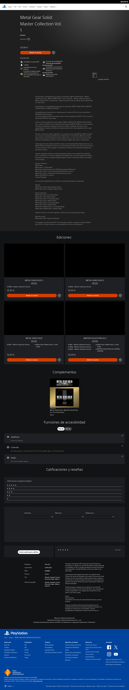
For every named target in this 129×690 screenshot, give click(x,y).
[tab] (60, 429)
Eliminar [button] (118, 550)
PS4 (20, 7)
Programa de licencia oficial (93, 659)
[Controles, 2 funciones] (64, 449)
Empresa (6, 655)
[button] (53, 63)
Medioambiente (49, 645)
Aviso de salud (89, 654)
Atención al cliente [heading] (71, 642)
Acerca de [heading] (7, 642)
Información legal (51, 686)
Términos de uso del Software (116, 686)
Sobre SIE (6, 645)
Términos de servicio (91, 645)
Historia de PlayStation (10, 657)
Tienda (46, 7)
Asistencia (52, 7)
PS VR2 (26, 650)
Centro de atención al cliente (73, 645)
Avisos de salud (69, 598)
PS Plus (25, 7)
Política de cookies (102, 686)
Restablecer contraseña (71, 655)
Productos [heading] (28, 642)
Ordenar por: (89, 513)
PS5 (15, 7)
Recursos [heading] (88, 642)
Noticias (39, 7)
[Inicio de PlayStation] (4, 7)
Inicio (5, 637)
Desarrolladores (89, 657)
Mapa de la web (90, 686)
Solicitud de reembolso (71, 657)
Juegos (10, 7)
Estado (67, 650)
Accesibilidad (48, 647)
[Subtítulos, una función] (64, 438)
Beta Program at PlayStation (113, 664)
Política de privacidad (63, 686)
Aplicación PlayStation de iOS (114, 659)
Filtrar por (58, 513)
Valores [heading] (47, 642)
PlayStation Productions (10, 652)
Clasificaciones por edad (92, 652)
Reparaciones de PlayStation (73, 652)
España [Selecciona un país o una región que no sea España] (9, 686)
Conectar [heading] (109, 642)
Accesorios (32, 7)
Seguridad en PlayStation (72, 647)
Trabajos (6, 647)
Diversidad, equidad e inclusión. (53, 652)
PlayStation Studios (9, 650)
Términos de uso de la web (77, 686)
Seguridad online (49, 650)
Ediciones (28, 513)
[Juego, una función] (64, 459)
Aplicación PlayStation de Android (115, 662)
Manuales (68, 660)
